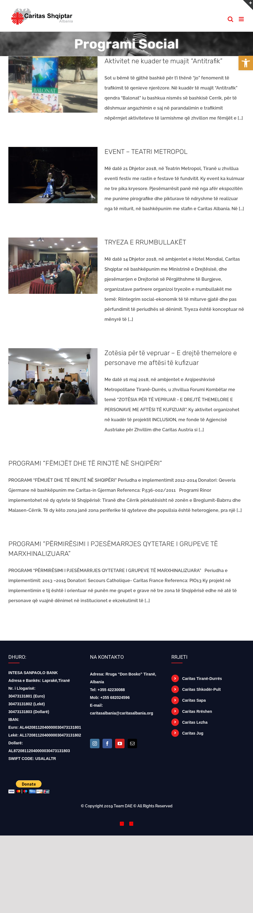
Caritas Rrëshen (197, 711)
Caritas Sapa (194, 700)
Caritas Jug (192, 733)
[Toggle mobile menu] (242, 19)
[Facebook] (107, 743)
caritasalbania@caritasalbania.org (121, 713)
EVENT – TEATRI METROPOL (146, 152)
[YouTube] (120, 743)
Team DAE (123, 806)
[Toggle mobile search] (230, 19)
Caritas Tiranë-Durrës (202, 678)
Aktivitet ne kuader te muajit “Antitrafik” (163, 61)
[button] (246, 63)
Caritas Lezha (195, 722)
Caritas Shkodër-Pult (201, 689)
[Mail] (132, 743)
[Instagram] (94, 743)
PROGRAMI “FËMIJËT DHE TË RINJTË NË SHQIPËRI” (85, 463)
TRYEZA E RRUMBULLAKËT (145, 242)
